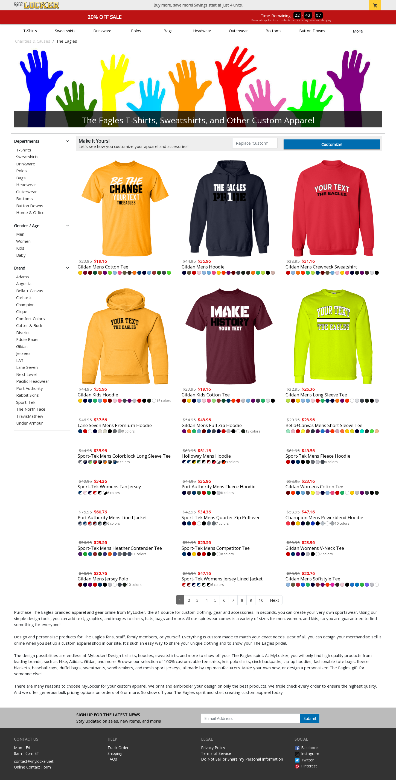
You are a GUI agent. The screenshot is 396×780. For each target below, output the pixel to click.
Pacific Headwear (32, 381)
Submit (310, 718)
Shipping (114, 753)
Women (23, 241)
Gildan (22, 346)
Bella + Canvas (29, 290)
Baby (21, 255)
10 (261, 600)
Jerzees (23, 353)
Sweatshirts (65, 30)
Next (274, 600)
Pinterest (306, 766)
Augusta (23, 283)
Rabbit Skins (27, 395)
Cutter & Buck (29, 325)
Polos (136, 30)
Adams (22, 276)
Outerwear (238, 30)
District (23, 332)
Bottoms (273, 30)
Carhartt (24, 297)
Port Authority (29, 388)
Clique (21, 311)
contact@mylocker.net (34, 761)
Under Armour (29, 423)
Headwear (202, 30)
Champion (25, 304)
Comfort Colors (30, 318)
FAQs (112, 759)
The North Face (30, 409)
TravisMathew (29, 416)
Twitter (304, 760)
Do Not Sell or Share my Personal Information (242, 759)
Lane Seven (27, 367)
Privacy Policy (213, 747)
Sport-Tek (25, 402)
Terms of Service (216, 753)
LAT (20, 360)
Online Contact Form (32, 767)
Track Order (118, 747)
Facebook (307, 747)
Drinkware (102, 30)
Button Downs (312, 30)
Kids (20, 248)
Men (20, 234)
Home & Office (30, 212)
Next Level (26, 374)
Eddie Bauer (27, 339)
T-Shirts (30, 30)
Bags (168, 30)
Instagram (307, 753)
